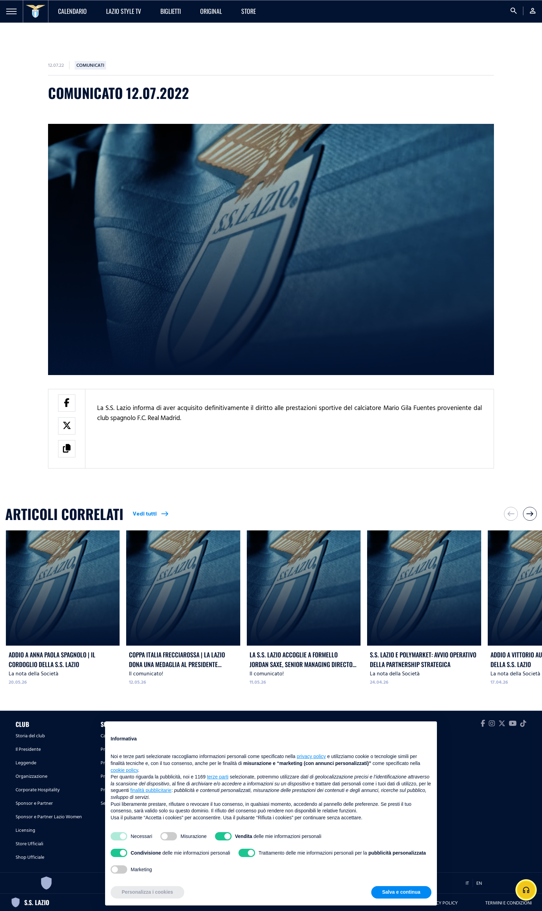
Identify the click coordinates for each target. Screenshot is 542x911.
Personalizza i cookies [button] (147, 892)
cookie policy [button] (124, 770)
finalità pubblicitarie (150, 790)
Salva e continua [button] (401, 892)
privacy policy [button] (311, 756)
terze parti (217, 777)
